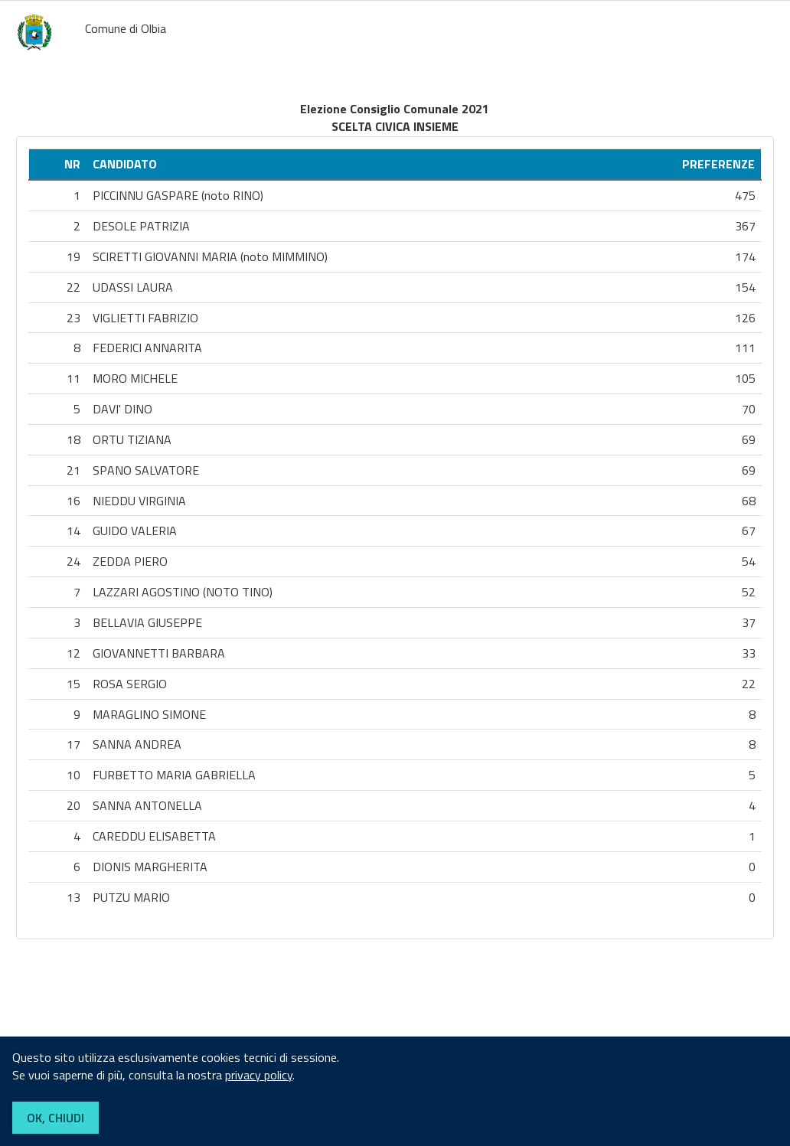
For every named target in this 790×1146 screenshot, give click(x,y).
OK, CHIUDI (55, 1117)
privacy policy (258, 1075)
